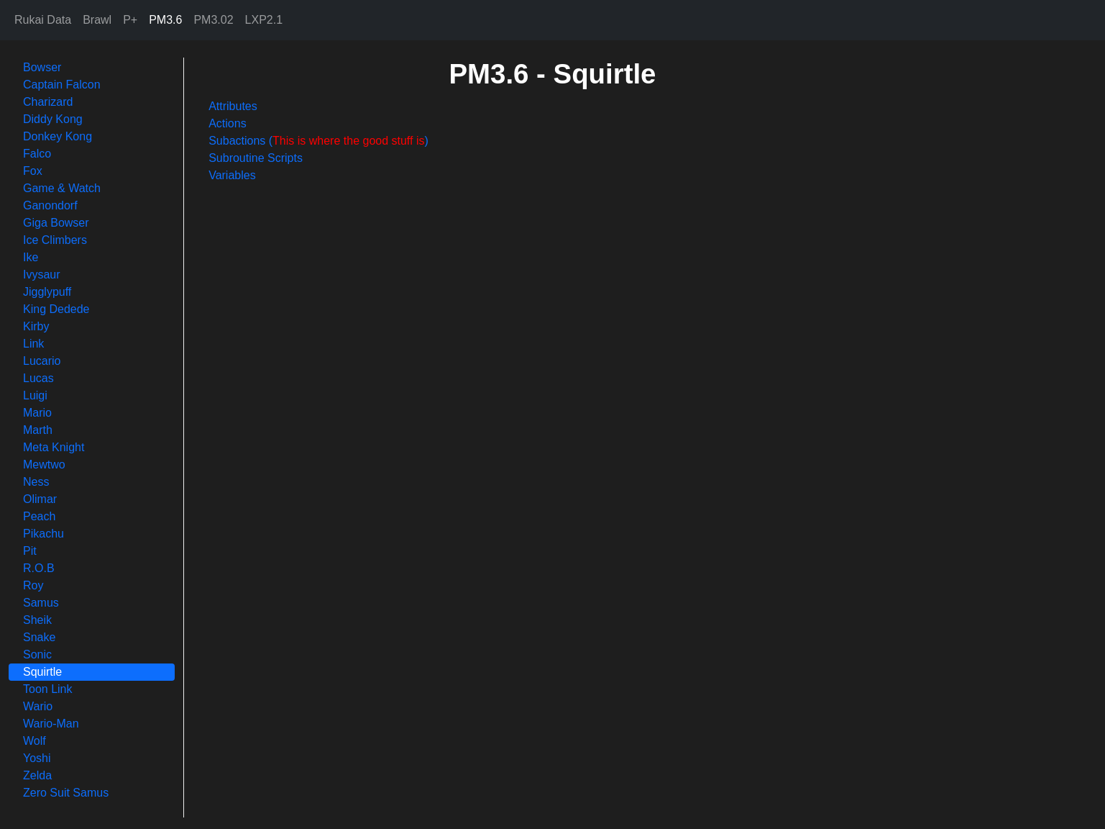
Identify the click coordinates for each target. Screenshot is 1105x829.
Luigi (35, 395)
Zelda (37, 775)
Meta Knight (53, 447)
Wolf (34, 741)
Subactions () (318, 141)
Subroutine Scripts (255, 158)
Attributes (232, 106)
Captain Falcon (62, 84)
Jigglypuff (47, 292)
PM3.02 (213, 20)
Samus (41, 603)
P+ (130, 20)
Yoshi (37, 758)
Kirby (36, 326)
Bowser (42, 67)
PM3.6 (165, 20)
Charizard (48, 102)
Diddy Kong (53, 119)
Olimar (40, 499)
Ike (30, 257)
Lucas (38, 378)
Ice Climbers (55, 240)
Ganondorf (50, 205)
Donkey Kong (57, 136)
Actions (227, 123)
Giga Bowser (56, 223)
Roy (33, 585)
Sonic (37, 654)
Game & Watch (62, 188)
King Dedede (56, 309)
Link (33, 344)
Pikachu (43, 533)
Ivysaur (41, 274)
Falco (37, 154)
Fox (32, 171)
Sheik (37, 620)
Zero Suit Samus (66, 793)
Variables (232, 175)
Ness (36, 482)
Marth (37, 430)
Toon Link (48, 689)
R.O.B (39, 568)
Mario (37, 413)
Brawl (97, 20)
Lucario (41, 361)
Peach (39, 516)
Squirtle (42, 672)
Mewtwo (44, 464)
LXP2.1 (264, 20)
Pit (30, 551)
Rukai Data (42, 20)
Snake (39, 637)
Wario (37, 706)
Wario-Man (51, 723)
